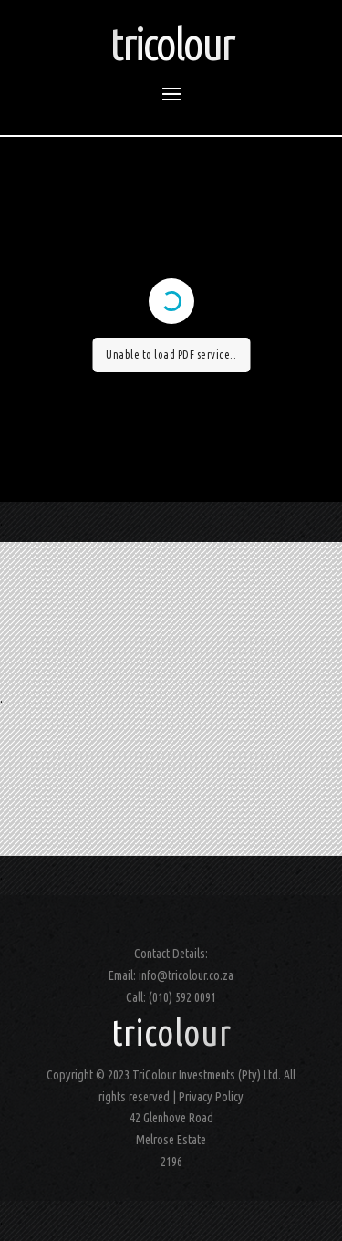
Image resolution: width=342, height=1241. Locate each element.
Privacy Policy (211, 1097)
